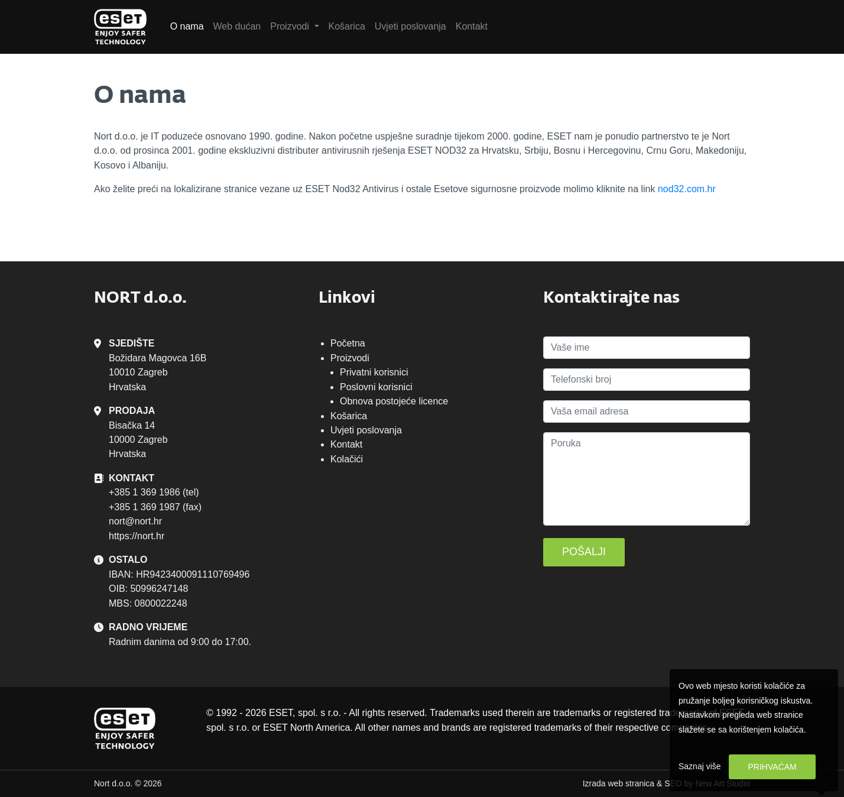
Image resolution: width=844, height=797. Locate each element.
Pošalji (584, 552)
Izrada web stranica (618, 783)
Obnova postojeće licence (394, 401)
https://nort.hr (136, 536)
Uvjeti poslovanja (410, 26)
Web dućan (237, 26)
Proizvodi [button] (290, 26)
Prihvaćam (772, 767)
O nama (187, 26)
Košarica (347, 26)
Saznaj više (700, 766)
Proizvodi (349, 358)
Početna (347, 343)
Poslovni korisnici (376, 387)
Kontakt (472, 26)
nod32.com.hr (687, 189)
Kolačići (346, 459)
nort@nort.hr (135, 521)
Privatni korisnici (374, 372)
